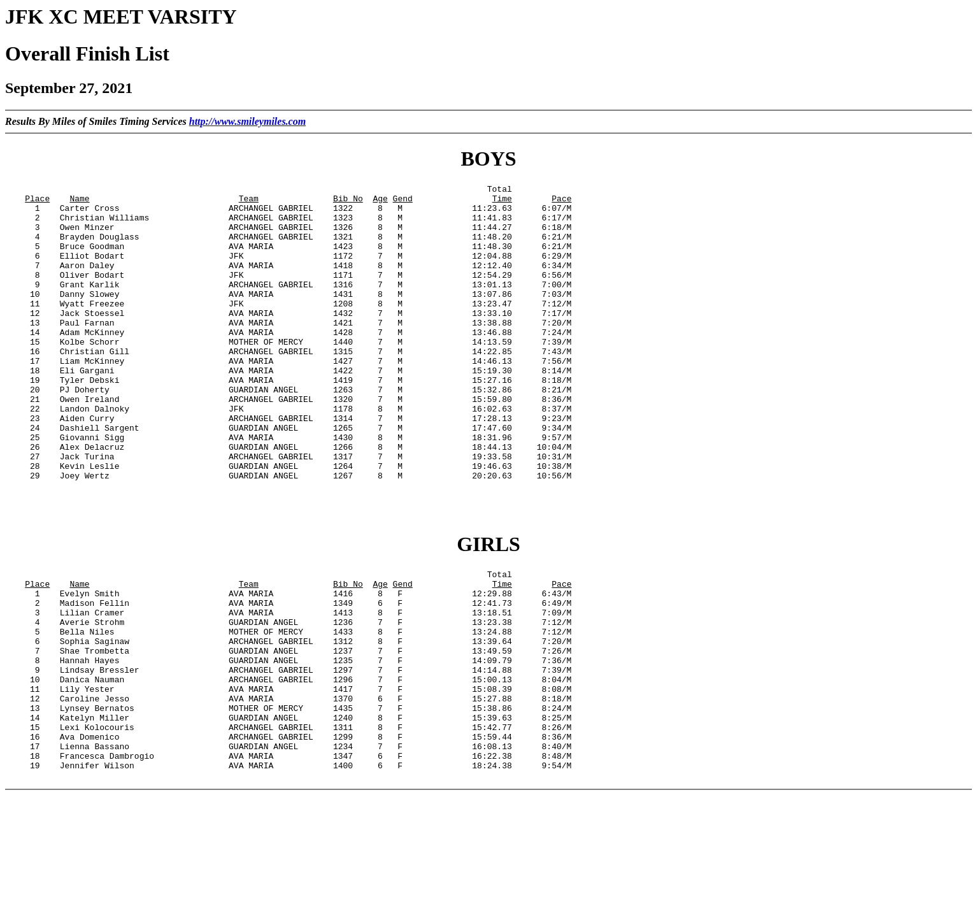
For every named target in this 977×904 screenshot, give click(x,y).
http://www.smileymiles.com (247, 121)
